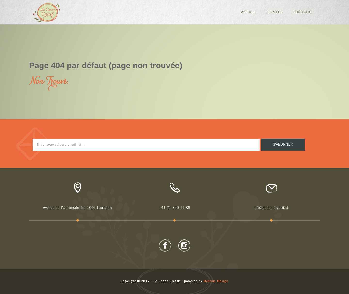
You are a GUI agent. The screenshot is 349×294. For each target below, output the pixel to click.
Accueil (248, 12)
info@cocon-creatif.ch (271, 208)
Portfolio (302, 12)
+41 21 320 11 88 (174, 208)
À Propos (274, 12)
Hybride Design (216, 281)
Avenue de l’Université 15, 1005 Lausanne (77, 208)
